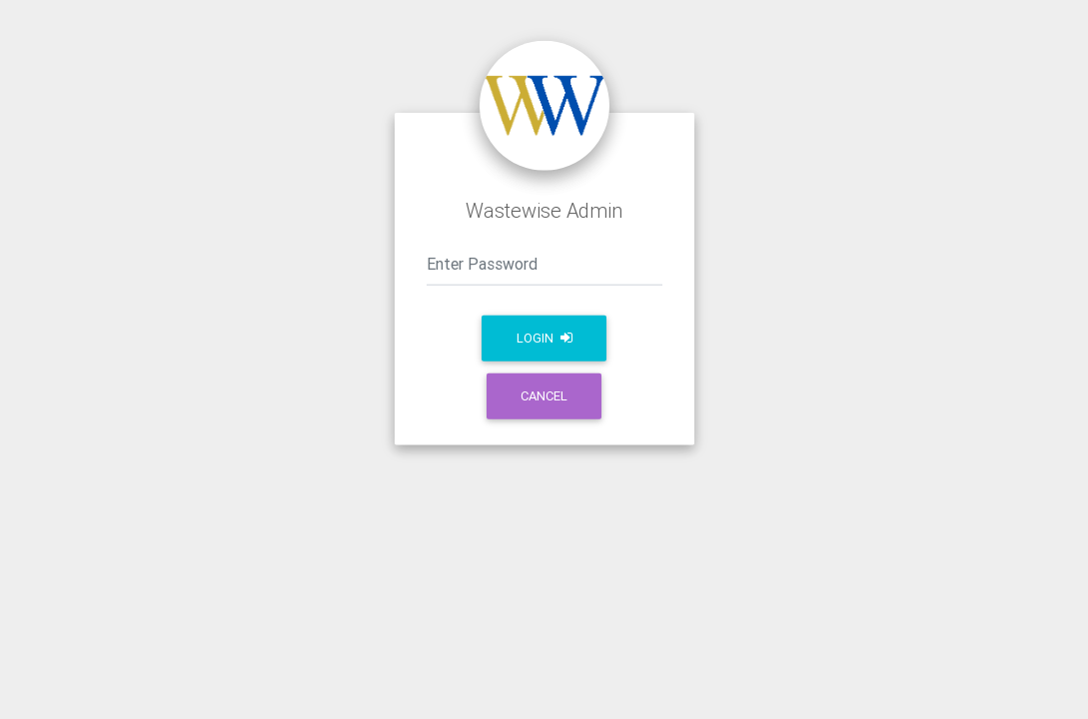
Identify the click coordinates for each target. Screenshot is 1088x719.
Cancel (544, 395)
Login (544, 338)
